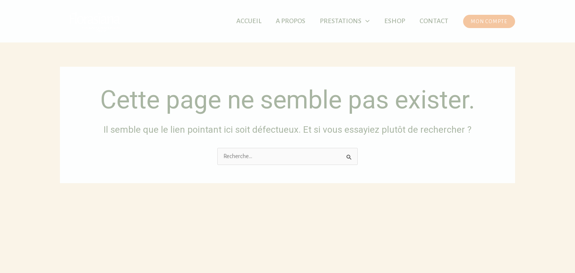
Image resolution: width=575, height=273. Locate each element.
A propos (290, 21)
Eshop (394, 21)
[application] (365, 21)
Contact (433, 21)
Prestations (344, 21)
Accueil (248, 21)
